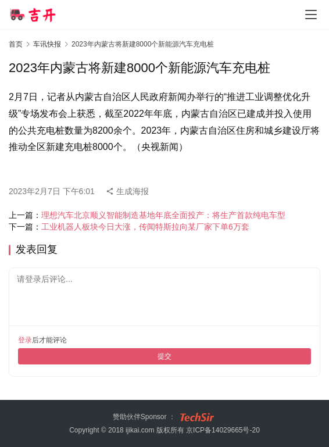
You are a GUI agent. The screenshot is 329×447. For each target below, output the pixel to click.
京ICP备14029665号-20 (223, 430)
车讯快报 (47, 44)
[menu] (311, 14)
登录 (25, 340)
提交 (164, 356)
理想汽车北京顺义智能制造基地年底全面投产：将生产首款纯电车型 (163, 215)
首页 (16, 44)
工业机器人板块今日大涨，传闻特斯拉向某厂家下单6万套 (145, 226)
